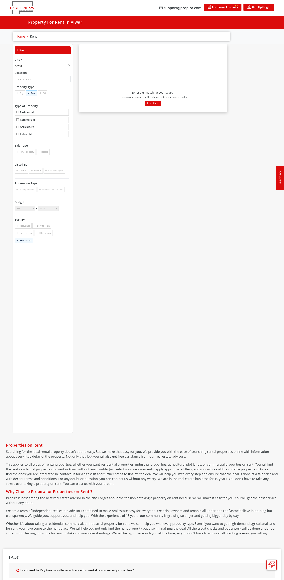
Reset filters (153, 103)
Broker (37, 170)
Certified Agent (56, 170)
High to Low (26, 232)
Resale (44, 151)
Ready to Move (27, 189)
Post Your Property (223, 6)
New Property (27, 151)
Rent (33, 93)
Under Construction (52, 189)
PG (44, 93)
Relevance (25, 225)
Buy (22, 93)
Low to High (43, 225)
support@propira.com (180, 7)
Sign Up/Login (258, 7)
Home (20, 36)
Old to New (45, 232)
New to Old (25, 240)
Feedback (280, 177)
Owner (23, 170)
